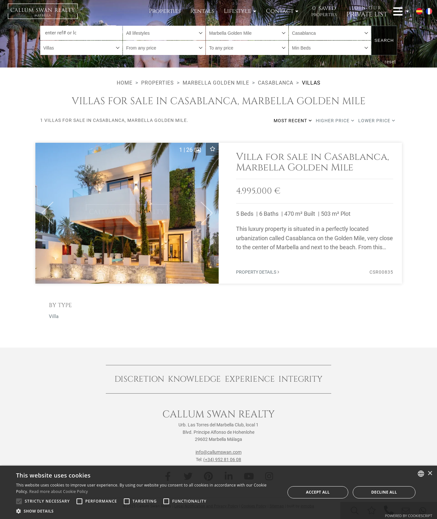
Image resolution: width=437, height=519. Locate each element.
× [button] (429, 473)
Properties (165, 11)
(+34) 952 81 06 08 (222, 459)
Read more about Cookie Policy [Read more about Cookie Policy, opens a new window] (58, 491)
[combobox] (164, 33)
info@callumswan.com (218, 452)
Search (384, 40)
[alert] (218, 492)
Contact (280, 11)
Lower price (376, 120)
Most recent (293, 120)
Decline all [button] (384, 492)
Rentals (202, 11)
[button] (44, 213)
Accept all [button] (318, 492)
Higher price (335, 120)
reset (390, 61)
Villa (54, 316)
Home (124, 83)
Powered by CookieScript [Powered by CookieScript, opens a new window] (408, 515)
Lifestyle (237, 11)
